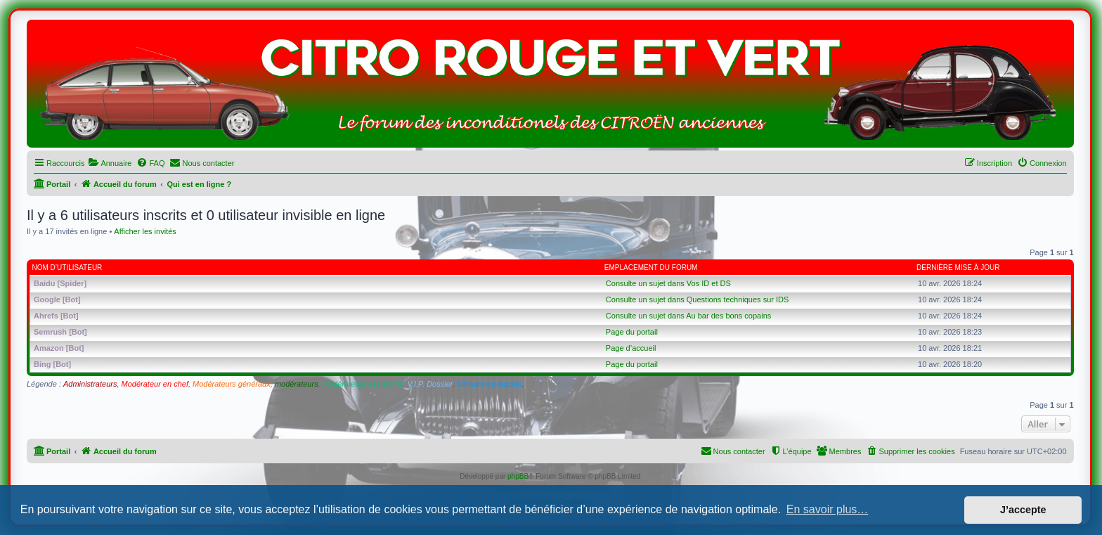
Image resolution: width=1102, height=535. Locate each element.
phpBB (518, 476)
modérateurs (296, 384)
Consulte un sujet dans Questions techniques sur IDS (697, 299)
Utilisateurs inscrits (490, 384)
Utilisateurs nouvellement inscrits (582, 384)
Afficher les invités (145, 231)
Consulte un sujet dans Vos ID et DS (668, 283)
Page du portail (632, 332)
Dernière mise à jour (957, 267)
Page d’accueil (631, 348)
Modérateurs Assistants (363, 384)
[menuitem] (109, 163)
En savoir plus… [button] (827, 509)
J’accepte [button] (1023, 509)
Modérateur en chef (155, 384)
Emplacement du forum (651, 267)
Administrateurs (90, 384)
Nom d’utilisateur (67, 267)
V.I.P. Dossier (430, 384)
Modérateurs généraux (232, 384)
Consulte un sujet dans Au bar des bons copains (688, 315)
